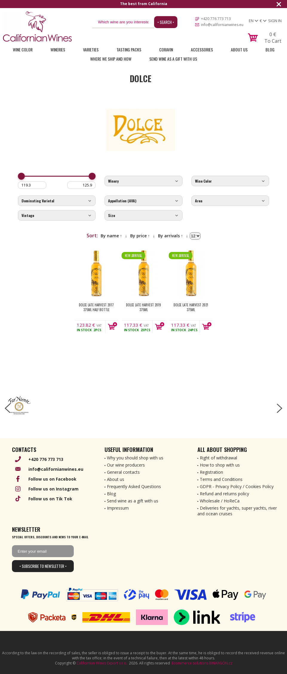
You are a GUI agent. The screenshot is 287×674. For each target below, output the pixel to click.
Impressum (118, 508)
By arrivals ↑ (170, 236)
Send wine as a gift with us (173, 59)
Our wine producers (126, 465)
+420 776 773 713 (216, 18)
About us (115, 479)
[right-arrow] (279, 408)
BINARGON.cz (220, 663)
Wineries (57, 49)
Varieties (91, 49)
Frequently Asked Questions (134, 486)
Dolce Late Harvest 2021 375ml (191, 307)
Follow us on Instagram (53, 489)
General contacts (123, 472)
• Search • (165, 22)
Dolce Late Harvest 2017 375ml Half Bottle (96, 307)
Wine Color (23, 49)
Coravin (166, 49)
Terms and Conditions (221, 479)
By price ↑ (140, 236)
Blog (269, 49)
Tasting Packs (128, 49)
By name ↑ (111, 236)
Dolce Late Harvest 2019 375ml (143, 307)
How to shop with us (220, 465)
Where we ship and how (110, 59)
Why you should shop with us (135, 458)
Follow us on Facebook (52, 479)
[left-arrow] (7, 408)
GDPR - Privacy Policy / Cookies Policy (237, 486)
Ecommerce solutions (190, 663)
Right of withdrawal (218, 458)
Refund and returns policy (224, 493)
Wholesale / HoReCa (220, 501)
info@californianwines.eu (222, 24)
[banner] (37, 26)
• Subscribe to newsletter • (43, 566)
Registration (211, 472)
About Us (239, 49)
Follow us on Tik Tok (50, 499)
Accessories (202, 49)
